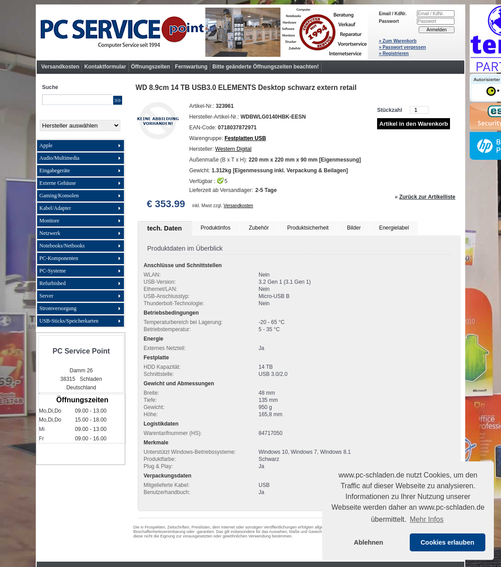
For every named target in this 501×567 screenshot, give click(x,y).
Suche (50, 87)
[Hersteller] (80, 125)
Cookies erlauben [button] (447, 542)
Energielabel (394, 228)
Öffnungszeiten (150, 67)
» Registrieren (394, 53)
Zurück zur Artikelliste (427, 197)
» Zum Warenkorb (397, 40)
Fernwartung (191, 67)
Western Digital (233, 149)
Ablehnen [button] (368, 542)
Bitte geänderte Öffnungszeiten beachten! (265, 67)
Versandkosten (60, 67)
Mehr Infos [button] (427, 519)
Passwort (389, 21)
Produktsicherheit (308, 228)
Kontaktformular (105, 67)
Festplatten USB (245, 138)
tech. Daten (164, 228)
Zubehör (259, 228)
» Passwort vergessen (402, 47)
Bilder (354, 228)
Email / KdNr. (393, 13)
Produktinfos (216, 228)
